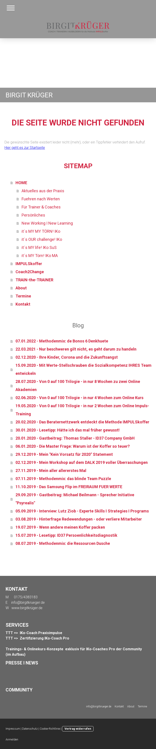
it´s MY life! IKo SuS (39, 247)
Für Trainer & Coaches (41, 207)
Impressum (13, 728)
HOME (21, 182)
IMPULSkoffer (29, 263)
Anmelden (12, 739)
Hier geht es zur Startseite (24, 147)
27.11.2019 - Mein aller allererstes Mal (51, 470)
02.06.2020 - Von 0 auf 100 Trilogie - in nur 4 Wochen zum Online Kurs (79, 397)
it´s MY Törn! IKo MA (40, 255)
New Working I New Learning (47, 223)
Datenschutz (30, 728)
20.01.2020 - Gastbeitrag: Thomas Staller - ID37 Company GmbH (75, 438)
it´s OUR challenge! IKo (42, 239)
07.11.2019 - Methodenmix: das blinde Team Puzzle (63, 478)
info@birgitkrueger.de (28, 602)
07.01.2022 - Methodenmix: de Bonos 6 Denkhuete (62, 341)
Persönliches (33, 215)
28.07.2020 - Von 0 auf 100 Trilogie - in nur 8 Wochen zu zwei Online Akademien (78, 385)
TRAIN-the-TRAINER (34, 279)
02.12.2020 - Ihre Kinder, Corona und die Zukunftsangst (67, 357)
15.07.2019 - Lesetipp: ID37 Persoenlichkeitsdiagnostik (66, 535)
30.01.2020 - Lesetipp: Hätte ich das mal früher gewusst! (68, 430)
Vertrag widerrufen (78, 728)
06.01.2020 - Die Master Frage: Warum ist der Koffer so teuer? (73, 446)
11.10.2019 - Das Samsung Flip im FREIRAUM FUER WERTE (69, 486)
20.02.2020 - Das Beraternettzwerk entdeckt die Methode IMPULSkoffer (82, 422)
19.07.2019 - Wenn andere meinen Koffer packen (60, 527)
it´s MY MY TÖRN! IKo (41, 231)
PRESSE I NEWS (22, 663)
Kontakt (23, 304)
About (21, 288)
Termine (23, 296)
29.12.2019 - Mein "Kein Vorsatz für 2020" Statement (64, 454)
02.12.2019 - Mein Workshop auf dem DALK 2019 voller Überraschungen (82, 462)
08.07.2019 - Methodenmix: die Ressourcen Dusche (63, 543)
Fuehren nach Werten (41, 199)
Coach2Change (30, 271)
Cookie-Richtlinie (50, 728)
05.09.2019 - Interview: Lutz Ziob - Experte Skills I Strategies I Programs (82, 511)
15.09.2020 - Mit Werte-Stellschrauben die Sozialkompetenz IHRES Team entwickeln (84, 369)
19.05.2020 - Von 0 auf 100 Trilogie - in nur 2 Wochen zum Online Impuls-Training (82, 409)
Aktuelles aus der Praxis (43, 190)
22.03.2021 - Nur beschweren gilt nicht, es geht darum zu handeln (76, 349)
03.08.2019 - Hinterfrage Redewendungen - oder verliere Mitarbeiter (79, 519)
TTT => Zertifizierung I (25, 638)
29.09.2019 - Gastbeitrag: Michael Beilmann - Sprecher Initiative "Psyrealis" (75, 498)
